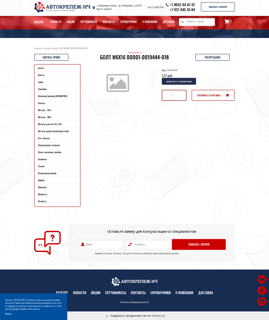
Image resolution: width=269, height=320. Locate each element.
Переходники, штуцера (49, 145)
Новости (56, 22)
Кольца (41, 103)
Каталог (39, 22)
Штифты (42, 201)
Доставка (169, 22)
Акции (71, 22)
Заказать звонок (217, 6)
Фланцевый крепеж (47, 173)
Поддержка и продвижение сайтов (130, 315)
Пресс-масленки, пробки (49, 152)
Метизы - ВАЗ (44, 110)
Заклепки (42, 89)
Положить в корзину (208, 95)
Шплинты (42, 194)
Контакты (109, 22)
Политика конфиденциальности (134, 302)
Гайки (40, 82)
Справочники (128, 22)
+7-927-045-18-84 (182, 9)
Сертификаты (88, 22)
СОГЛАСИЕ (13, 308)
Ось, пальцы (44, 138)
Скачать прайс (51, 57)
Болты (54, 48)
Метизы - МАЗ (44, 117)
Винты (41, 75)
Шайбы (41, 180)
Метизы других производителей (53, 131)
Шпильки (42, 187)
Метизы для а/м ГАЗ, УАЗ (50, 124)
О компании (149, 22)
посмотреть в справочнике (179, 81)
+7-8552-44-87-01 (182, 4)
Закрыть (8, 313)
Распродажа (212, 57)
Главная (38, 48)
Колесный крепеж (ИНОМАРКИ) (52, 96)
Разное (41, 166)
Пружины (42, 159)
